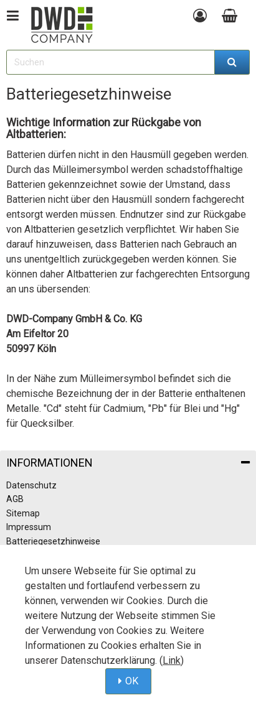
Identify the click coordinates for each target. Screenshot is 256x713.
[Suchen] (232, 62)
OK (131, 681)
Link (172, 660)
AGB (15, 499)
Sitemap (23, 513)
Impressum (28, 527)
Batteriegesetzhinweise (53, 541)
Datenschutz (31, 485)
